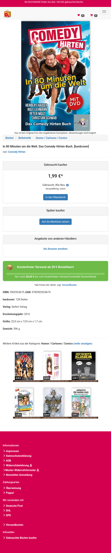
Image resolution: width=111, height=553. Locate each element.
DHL (7, 510)
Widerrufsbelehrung (17, 465)
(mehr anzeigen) (82, 343)
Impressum (11, 451)
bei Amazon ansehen (55, 248)
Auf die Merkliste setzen (55, 221)
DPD (7, 515)
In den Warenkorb (56, 197)
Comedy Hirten (16, 151)
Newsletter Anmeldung (17, 474)
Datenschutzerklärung (17, 455)
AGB (7, 460)
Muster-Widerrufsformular (21, 470)
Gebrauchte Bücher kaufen (20, 537)
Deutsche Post (13, 505)
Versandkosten (69, 285)
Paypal (8, 492)
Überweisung (12, 488)
